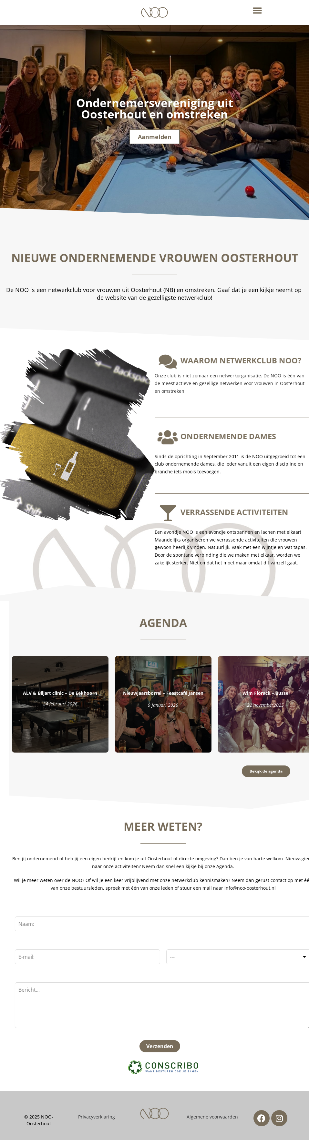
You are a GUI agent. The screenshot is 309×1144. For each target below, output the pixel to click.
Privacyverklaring (96, 1121)
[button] (257, 10)
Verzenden (99, 1050)
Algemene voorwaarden (212, 1121)
